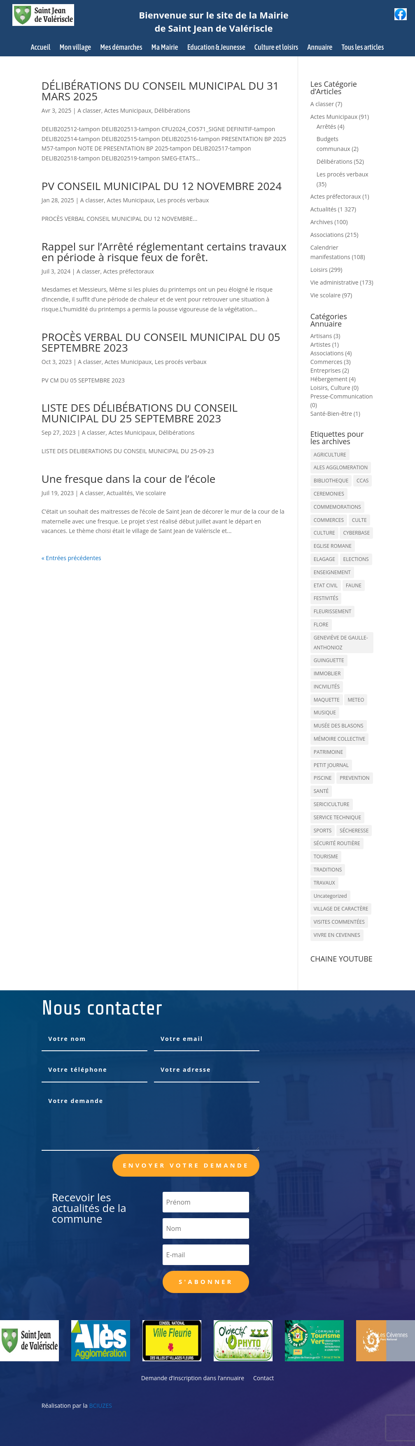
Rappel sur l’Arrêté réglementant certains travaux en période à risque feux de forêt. (164, 251)
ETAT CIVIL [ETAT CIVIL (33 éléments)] (326, 585)
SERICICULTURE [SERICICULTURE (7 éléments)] (332, 804)
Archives (321, 222)
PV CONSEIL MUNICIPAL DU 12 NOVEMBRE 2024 (162, 185)
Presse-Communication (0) (341, 400)
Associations (327, 235)
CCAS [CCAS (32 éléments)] (362, 480)
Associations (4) (331, 353)
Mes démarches (121, 47)
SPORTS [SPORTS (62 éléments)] (323, 830)
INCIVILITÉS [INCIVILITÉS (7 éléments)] (327, 686)
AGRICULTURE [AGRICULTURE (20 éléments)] (330, 454)
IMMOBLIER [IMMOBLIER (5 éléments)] (327, 673)
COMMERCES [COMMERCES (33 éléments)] (329, 520)
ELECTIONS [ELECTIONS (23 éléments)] (356, 559)
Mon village (75, 47)
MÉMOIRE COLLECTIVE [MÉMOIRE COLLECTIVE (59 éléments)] (340, 738)
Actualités (120, 493)
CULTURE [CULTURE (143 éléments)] (324, 532)
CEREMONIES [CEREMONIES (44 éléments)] (329, 493)
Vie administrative (334, 282)
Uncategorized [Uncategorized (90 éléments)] (330, 895)
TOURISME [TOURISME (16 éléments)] (326, 856)
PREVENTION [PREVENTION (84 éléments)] (354, 777)
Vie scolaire (151, 493)
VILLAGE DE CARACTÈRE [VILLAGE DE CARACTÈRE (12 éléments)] (341, 908)
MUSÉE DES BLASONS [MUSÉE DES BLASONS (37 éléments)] (339, 725)
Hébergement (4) (333, 379)
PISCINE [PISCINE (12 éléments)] (323, 777)
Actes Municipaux (128, 110)
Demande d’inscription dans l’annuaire (192, 1378)
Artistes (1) (324, 344)
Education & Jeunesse (216, 47)
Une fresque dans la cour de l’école (129, 478)
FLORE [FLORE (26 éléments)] (321, 624)
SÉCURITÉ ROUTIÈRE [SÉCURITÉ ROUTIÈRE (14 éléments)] (337, 843)
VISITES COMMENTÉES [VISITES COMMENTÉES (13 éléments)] (339, 921)
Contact (263, 1378)
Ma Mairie (165, 47)
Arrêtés (326, 126)
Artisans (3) (325, 336)
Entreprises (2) (329, 370)
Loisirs (319, 269)
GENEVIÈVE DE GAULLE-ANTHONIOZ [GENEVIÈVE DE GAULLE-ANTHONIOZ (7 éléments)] (341, 642)
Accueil (41, 47)
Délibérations (172, 110)
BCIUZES (100, 1405)
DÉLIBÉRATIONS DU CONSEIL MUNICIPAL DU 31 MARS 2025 (160, 91)
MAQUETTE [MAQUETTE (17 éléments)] (327, 699)
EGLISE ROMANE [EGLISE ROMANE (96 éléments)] (333, 545)
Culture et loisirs (276, 47)
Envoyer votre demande (186, 1165)
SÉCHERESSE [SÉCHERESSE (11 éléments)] (354, 830)
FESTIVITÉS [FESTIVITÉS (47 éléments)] (326, 598)
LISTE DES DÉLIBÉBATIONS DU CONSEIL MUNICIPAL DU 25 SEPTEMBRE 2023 (140, 413)
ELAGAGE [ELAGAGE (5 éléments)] (324, 559)
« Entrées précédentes (71, 558)
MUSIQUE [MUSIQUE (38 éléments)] (325, 712)
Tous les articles (362, 47)
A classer (89, 110)
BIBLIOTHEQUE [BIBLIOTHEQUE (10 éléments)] (331, 480)
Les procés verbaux (183, 200)
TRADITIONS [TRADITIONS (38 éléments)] (328, 869)
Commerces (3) (330, 362)
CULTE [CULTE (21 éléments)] (359, 520)
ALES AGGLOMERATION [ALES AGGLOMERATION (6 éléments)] (341, 467)
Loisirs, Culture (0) (334, 388)
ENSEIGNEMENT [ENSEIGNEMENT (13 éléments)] (332, 572)
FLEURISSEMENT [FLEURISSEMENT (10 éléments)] (333, 611)
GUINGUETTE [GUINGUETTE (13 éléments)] (329, 660)
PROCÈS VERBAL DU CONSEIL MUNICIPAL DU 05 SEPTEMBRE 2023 (161, 342)
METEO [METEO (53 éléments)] (355, 699)
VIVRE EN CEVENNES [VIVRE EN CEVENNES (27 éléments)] (337, 935)
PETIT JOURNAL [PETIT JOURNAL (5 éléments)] (331, 765)
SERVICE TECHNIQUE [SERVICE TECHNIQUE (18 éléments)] (337, 817)
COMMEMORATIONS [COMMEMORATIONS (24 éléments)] (337, 506)
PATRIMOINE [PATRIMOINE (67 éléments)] (328, 751)
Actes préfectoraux (128, 271)
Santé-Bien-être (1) (335, 413)
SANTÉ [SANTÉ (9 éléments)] (321, 791)
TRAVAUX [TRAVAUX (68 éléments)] (324, 882)
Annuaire (319, 47)
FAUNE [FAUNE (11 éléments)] (353, 585)
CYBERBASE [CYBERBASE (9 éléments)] (356, 532)
